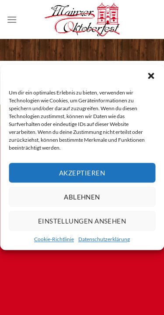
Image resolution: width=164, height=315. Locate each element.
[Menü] (12, 19)
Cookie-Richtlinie (54, 239)
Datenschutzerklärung (104, 239)
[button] (151, 75)
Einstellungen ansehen (82, 221)
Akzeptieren (82, 173)
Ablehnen (82, 197)
